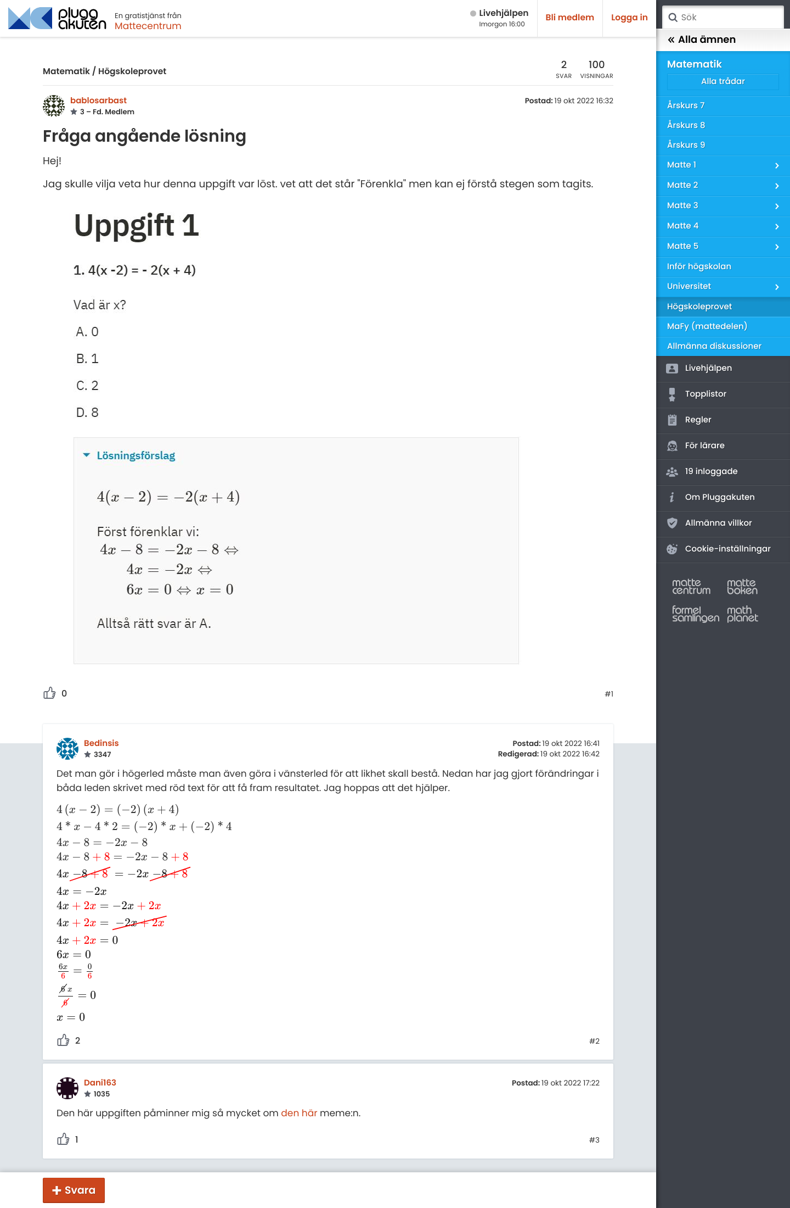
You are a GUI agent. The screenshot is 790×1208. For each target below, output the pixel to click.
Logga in (629, 18)
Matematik (66, 71)
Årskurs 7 (685, 106)
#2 (594, 1041)
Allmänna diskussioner (714, 346)
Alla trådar (723, 81)
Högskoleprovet (132, 71)
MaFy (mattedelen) (707, 326)
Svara (80, 1190)
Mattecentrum (148, 26)
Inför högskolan (699, 266)
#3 (594, 1140)
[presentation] (145, 809)
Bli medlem (570, 18)
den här (299, 1113)
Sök (672, 17)
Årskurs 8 (686, 125)
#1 (609, 694)
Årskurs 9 (686, 145)
